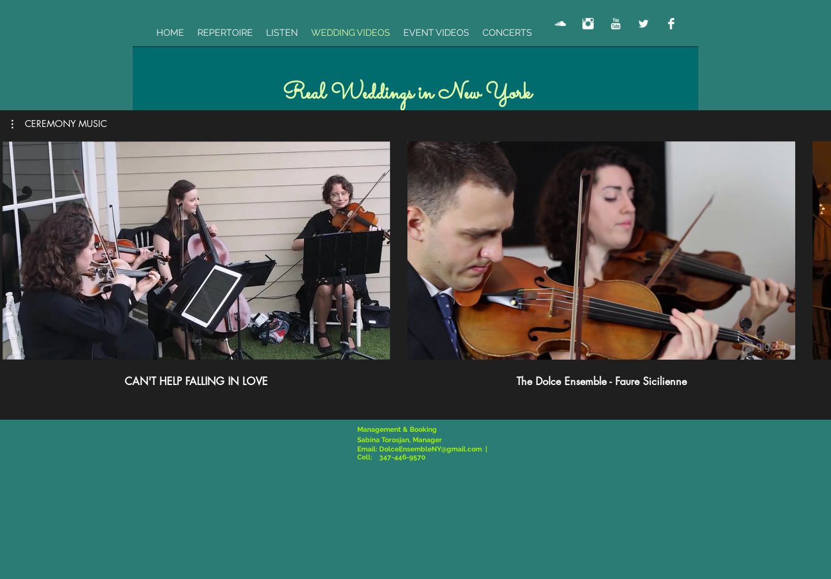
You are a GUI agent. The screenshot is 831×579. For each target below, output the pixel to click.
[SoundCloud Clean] (560, 23)
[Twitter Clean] (643, 23)
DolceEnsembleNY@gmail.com (430, 449)
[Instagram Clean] (588, 23)
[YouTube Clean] (616, 23)
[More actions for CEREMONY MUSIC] (59, 124)
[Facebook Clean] (671, 23)
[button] (59, 124)
